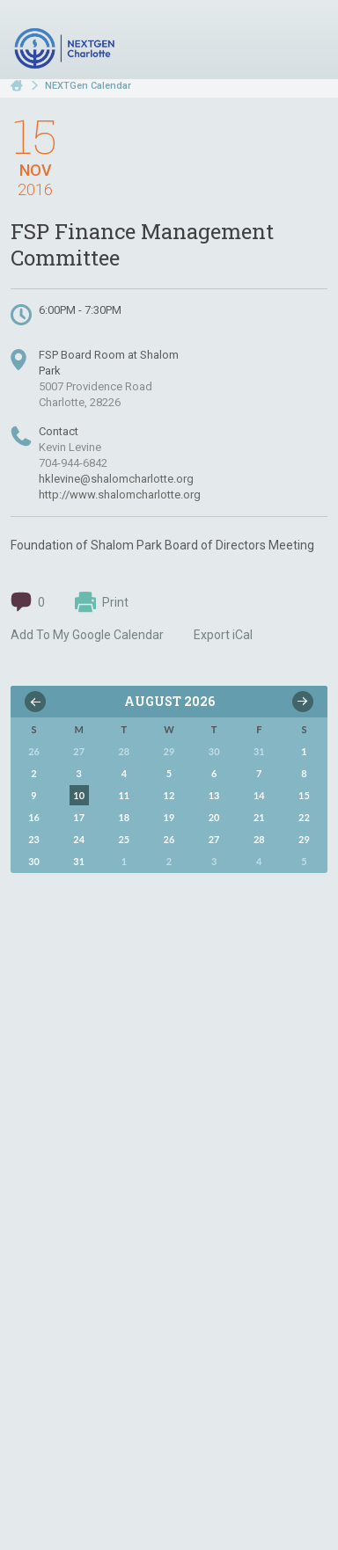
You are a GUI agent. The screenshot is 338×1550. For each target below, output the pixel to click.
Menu (307, 42)
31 (78, 861)
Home (17, 85)
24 (78, 839)
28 (259, 839)
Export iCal (223, 635)
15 (304, 795)
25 (123, 839)
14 (259, 795)
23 (34, 839)
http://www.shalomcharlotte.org (120, 494)
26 (169, 839)
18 (123, 817)
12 (169, 795)
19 (169, 817)
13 (214, 795)
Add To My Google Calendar (87, 635)
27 (214, 839)
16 (34, 817)
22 (304, 817)
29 (304, 839)
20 (214, 817)
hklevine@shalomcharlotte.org (116, 478)
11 (123, 795)
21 (259, 817)
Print (102, 602)
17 (78, 817)
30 (34, 861)
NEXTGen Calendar (88, 85)
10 (78, 795)
